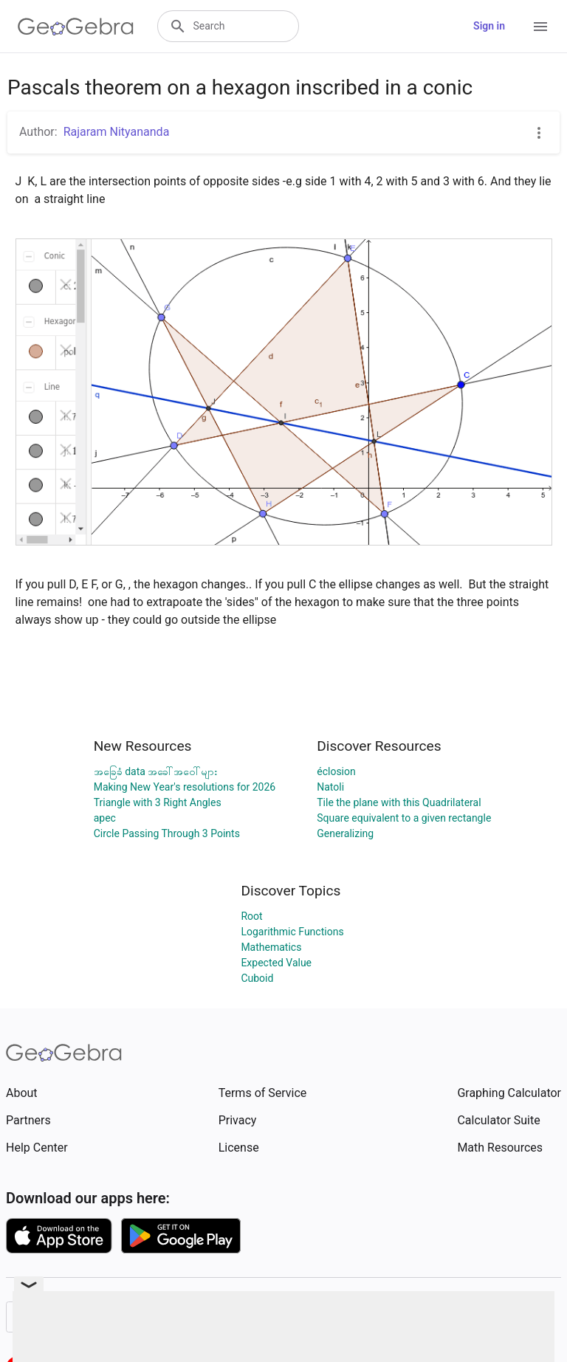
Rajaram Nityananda (116, 132)
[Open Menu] (540, 26)
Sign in (489, 26)
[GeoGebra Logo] (76, 26)
